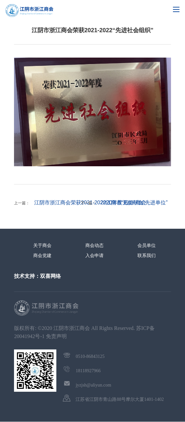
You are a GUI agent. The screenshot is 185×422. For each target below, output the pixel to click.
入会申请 (94, 255)
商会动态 (94, 245)
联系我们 (146, 255)
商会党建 (42, 255)
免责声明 (56, 336)
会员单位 (146, 245)
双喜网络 (50, 276)
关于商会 (42, 245)
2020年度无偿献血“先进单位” (133, 202)
